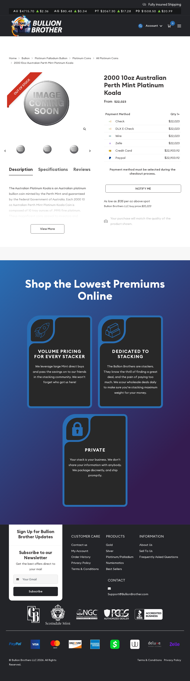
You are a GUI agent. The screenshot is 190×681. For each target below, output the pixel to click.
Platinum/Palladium (119, 557)
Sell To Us (146, 551)
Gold (109, 545)
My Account (79, 551)
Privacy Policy (81, 563)
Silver (109, 551)
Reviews (82, 169)
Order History (81, 557)
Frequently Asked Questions (158, 557)
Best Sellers (114, 569)
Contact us (79, 545)
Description (21, 169)
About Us (145, 545)
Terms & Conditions (85, 569)
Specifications (53, 169)
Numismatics (115, 563)
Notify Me (143, 189)
